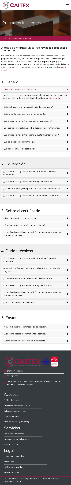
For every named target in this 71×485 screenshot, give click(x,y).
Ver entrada (54, 98)
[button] (67, 5)
